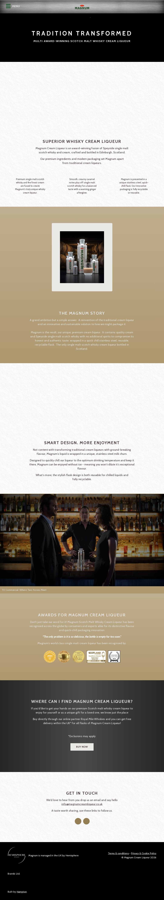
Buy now (82, 746)
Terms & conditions (118, 853)
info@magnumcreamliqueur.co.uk (81, 804)
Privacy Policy (143, 853)
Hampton (22, 891)
